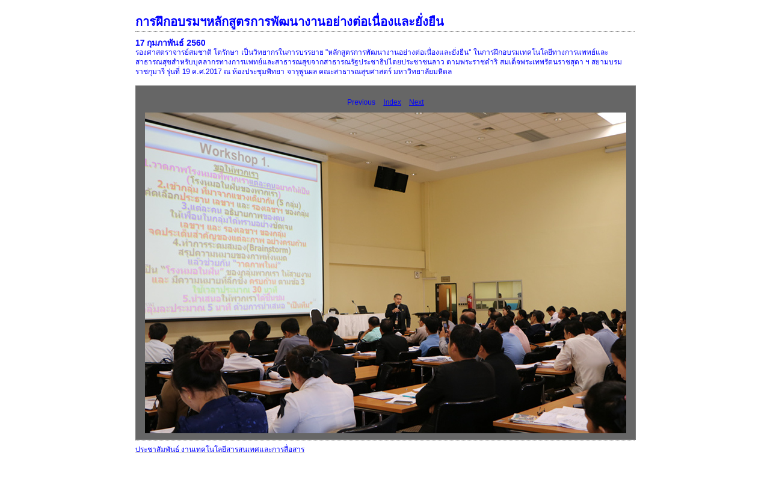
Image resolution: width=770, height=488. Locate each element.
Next (416, 102)
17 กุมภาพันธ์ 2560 (170, 43)
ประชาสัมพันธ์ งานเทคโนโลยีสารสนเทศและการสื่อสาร (219, 449)
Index (392, 102)
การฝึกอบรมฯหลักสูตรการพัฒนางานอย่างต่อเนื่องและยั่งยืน (289, 21)
